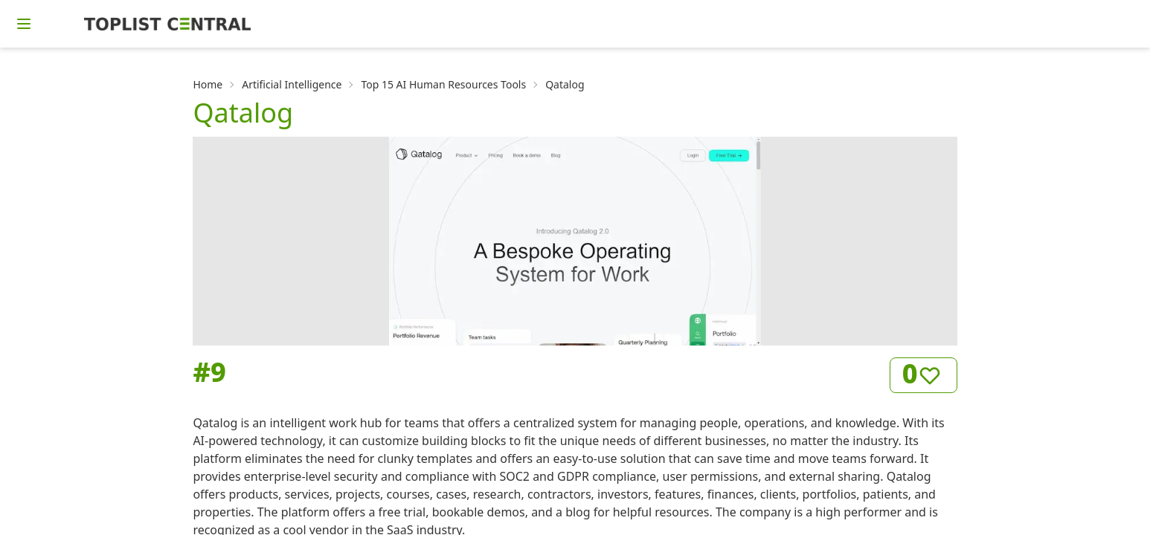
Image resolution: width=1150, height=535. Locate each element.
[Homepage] (167, 24)
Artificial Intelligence (291, 84)
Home (207, 84)
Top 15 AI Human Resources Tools (443, 84)
